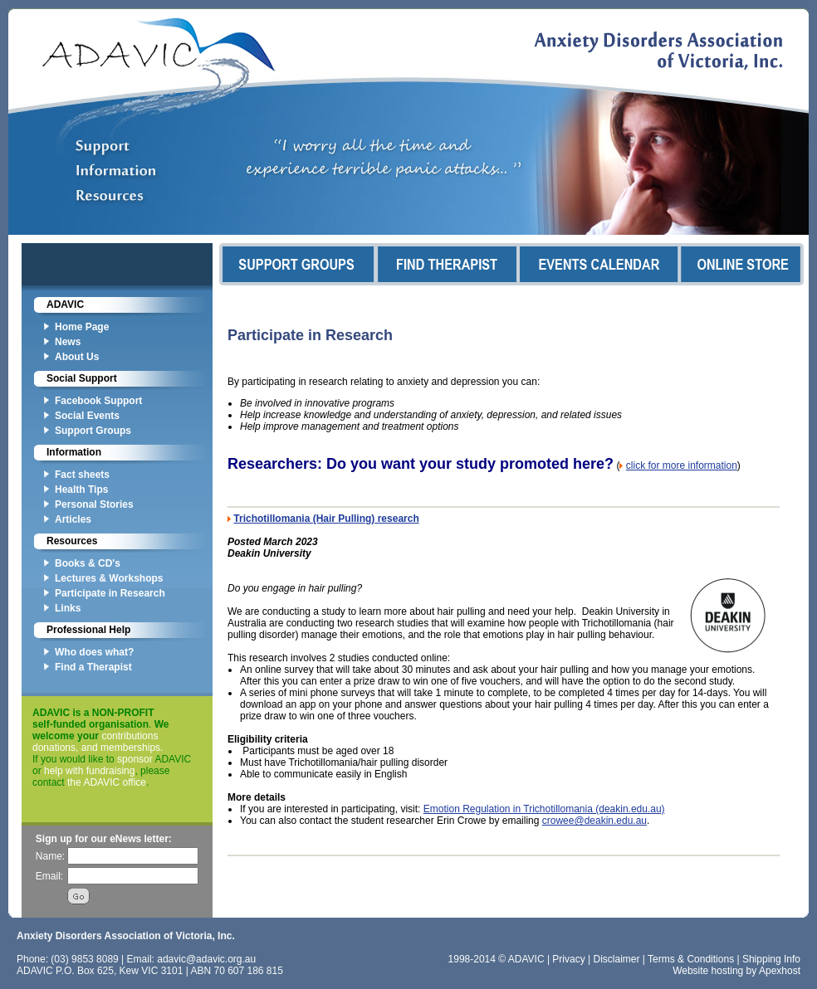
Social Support (81, 378)
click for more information (681, 465)
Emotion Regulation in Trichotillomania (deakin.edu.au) (544, 809)
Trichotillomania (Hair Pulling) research (325, 518)
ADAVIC (65, 304)
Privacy (568, 959)
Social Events (87, 415)
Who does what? (94, 652)
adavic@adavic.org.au (206, 959)
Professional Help (88, 630)
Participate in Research (110, 593)
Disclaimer (617, 959)
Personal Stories (94, 504)
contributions (129, 736)
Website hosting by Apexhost (736, 971)
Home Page (82, 327)
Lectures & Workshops (109, 578)
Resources (71, 541)
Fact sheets (82, 474)
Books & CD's (87, 563)
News (68, 342)
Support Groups (93, 430)
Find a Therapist (93, 667)
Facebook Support (98, 401)
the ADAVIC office (106, 782)
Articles (73, 519)
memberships (130, 747)
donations (54, 747)
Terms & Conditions (691, 959)
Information (73, 452)
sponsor (135, 759)
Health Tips (81, 489)
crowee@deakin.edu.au (594, 820)
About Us (77, 357)
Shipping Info (771, 959)
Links (68, 608)
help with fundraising (89, 771)
